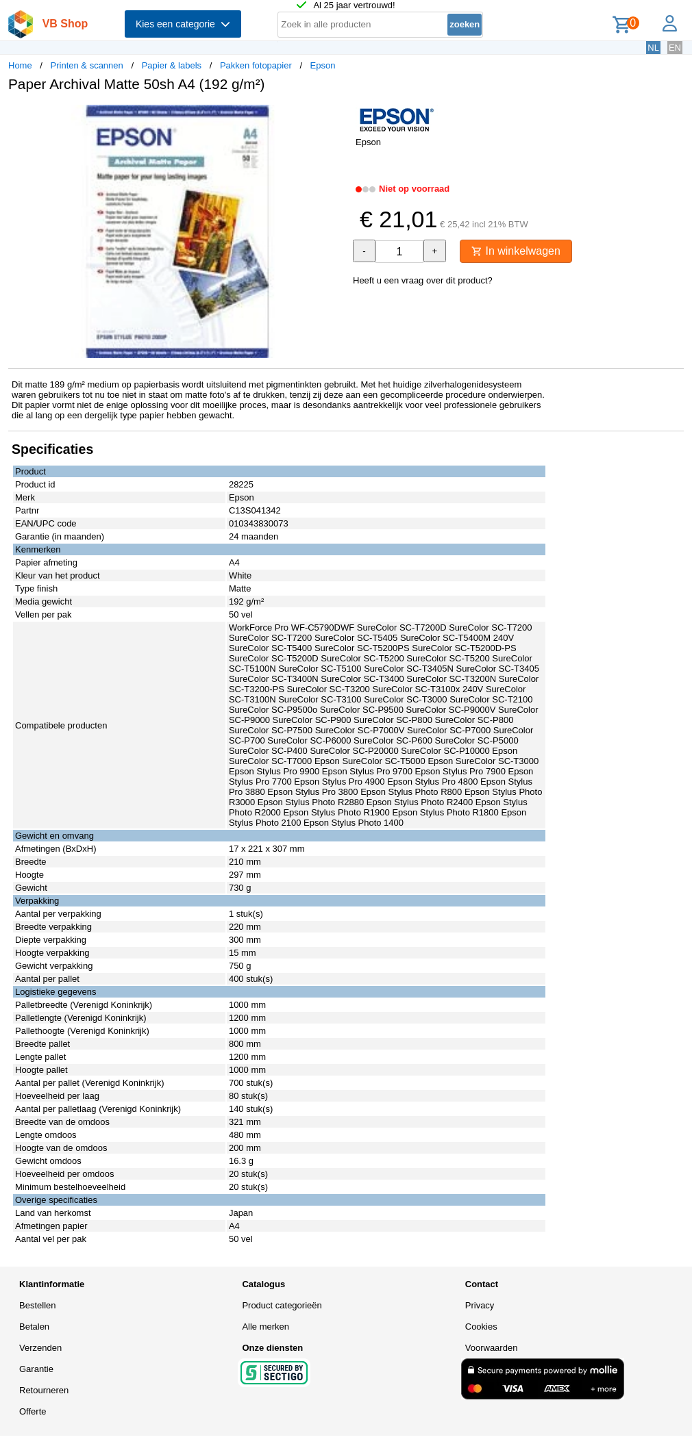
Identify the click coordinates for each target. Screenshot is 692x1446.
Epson (323, 65)
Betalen (34, 1326)
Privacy (480, 1305)
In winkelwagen (515, 251)
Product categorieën (281, 1305)
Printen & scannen (87, 65)
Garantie (36, 1369)
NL (653, 47)
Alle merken (265, 1326)
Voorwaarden (491, 1348)
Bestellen (37, 1305)
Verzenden (40, 1348)
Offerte (33, 1411)
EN (675, 47)
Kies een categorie (183, 23)
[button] (334, 117)
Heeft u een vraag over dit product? (423, 280)
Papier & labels (171, 65)
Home (20, 65)
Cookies (481, 1326)
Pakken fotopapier (256, 65)
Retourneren (44, 1390)
